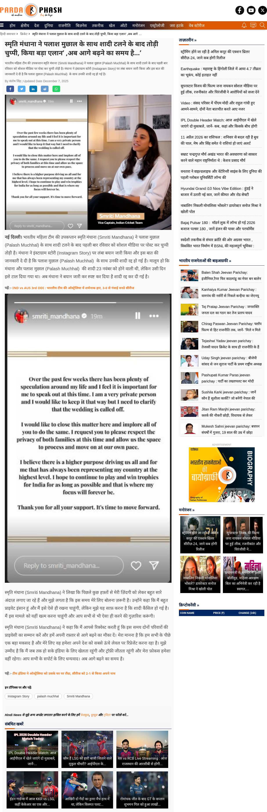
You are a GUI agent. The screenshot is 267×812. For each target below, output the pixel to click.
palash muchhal (48, 696)
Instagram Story (18, 696)
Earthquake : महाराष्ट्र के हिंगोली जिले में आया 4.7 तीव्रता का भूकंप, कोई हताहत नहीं (221, 72)
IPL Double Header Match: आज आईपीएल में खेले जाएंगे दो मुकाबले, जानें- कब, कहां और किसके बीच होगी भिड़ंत (219, 126)
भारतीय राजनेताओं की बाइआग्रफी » (205, 261)
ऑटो (123, 25)
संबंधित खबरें (14, 724)
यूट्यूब (94, 715)
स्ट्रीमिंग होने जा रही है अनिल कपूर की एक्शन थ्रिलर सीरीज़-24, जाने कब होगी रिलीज (215, 55)
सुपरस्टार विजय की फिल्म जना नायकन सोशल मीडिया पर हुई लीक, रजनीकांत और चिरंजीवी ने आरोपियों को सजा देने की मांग (220, 92)
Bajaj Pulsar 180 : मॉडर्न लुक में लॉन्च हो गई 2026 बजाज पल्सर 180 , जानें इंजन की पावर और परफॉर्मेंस (218, 226)
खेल (111, 25)
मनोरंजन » (187, 510)
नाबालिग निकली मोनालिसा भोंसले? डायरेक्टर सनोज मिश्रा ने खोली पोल (221, 209)
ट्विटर (106, 715)
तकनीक (97, 25)
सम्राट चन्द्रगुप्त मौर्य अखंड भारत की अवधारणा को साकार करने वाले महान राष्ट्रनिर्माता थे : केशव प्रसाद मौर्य (219, 157)
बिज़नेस (80, 25)
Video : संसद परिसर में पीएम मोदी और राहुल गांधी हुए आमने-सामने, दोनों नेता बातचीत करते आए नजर (218, 106)
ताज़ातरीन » (188, 40)
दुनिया (48, 25)
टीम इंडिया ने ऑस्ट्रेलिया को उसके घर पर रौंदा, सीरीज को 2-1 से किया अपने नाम (64, 673)
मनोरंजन (137, 25)
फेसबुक (84, 715)
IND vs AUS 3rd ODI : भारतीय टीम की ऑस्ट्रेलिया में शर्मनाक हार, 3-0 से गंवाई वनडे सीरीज (73, 288)
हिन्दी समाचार (7, 34)
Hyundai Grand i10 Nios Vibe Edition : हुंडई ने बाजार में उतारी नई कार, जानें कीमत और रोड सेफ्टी (217, 192)
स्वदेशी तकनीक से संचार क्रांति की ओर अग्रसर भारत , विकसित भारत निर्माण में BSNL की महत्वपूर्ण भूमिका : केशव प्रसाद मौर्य (217, 246)
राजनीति (63, 25)
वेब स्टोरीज (195, 25)
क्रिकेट (23, 34)
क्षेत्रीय (24, 25)
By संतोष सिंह (13, 81)
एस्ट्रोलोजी (156, 25)
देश (36, 25)
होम (12, 25)
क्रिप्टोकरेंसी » (189, 605)
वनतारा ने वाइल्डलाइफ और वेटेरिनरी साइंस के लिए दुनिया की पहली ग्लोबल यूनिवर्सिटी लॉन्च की (221, 174)
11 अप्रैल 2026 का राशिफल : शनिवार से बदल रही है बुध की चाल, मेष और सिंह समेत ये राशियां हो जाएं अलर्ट (219, 140)
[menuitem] (12, 25)
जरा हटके (176, 25)
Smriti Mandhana (78, 696)
